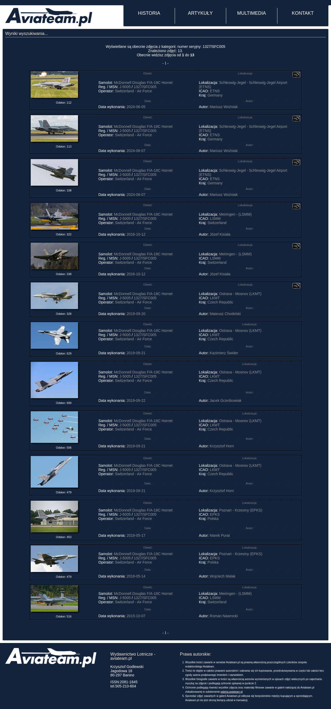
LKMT (215, 298)
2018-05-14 (136, 576)
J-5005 (125, 87)
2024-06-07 (136, 151)
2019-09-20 (136, 314)
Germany (215, 95)
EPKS (215, 514)
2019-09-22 (136, 400)
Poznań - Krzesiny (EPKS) (240, 510)
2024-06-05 (136, 107)
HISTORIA (149, 13)
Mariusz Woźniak (223, 107)
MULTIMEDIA (251, 13)
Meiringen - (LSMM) (235, 214)
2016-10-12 (136, 234)
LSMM (215, 218)
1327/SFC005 (145, 87)
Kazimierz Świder (224, 353)
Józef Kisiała (220, 234)
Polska (213, 518)
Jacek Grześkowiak (225, 400)
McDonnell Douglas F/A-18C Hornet (143, 82)
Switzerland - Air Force (133, 91)
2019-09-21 (136, 353)
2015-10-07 (136, 616)
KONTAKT (303, 13)
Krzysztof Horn (222, 446)
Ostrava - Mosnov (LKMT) (240, 294)
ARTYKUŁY (200, 13)
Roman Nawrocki (224, 616)
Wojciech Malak (222, 576)
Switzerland (217, 223)
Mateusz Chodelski (225, 314)
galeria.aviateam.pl (232, 691)
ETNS (215, 91)
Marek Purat (220, 535)
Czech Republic (220, 302)
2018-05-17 (136, 535)
